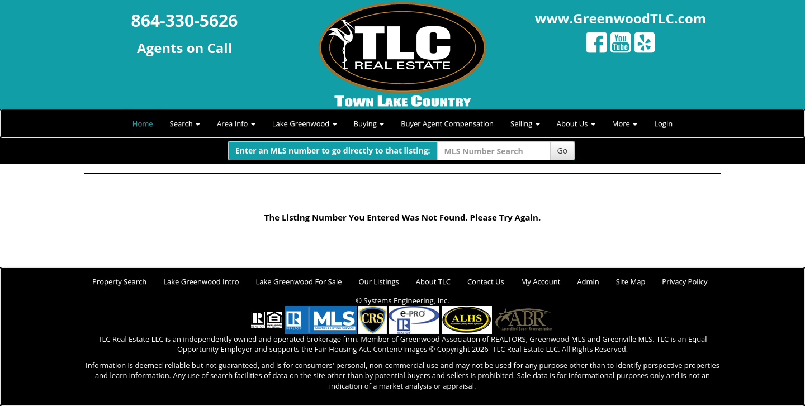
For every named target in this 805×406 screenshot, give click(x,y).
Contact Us (485, 281)
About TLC (433, 281)
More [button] (625, 123)
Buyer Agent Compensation (447, 123)
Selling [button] (525, 123)
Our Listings (379, 281)
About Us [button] (576, 123)
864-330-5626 (184, 20)
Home (142, 123)
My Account (541, 281)
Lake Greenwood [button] (304, 123)
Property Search (119, 281)
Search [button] (185, 123)
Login (663, 123)
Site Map (631, 281)
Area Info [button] (236, 123)
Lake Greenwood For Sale (299, 281)
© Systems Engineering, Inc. (402, 300)
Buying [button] (369, 123)
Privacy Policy (684, 281)
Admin (588, 281)
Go (562, 150)
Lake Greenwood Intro (201, 281)
